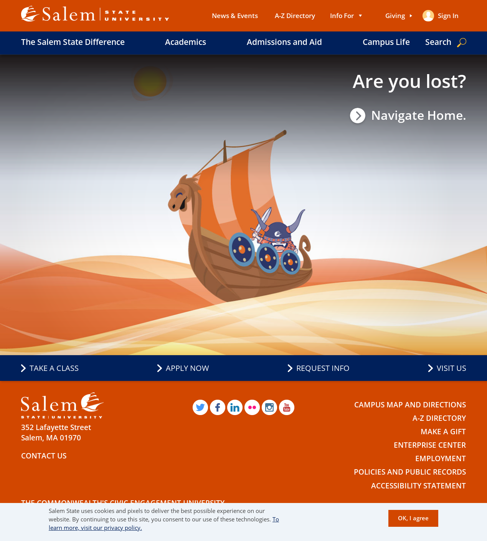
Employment (440, 458)
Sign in (448, 15)
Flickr (252, 407)
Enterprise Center (430, 445)
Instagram (269, 407)
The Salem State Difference (73, 41)
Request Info (323, 368)
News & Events (235, 15)
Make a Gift (443, 432)
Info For (342, 15)
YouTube (286, 407)
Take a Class (54, 368)
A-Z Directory (295, 15)
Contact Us (43, 456)
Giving (395, 15)
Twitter (200, 407)
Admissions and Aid (284, 41)
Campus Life (386, 41)
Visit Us (451, 368)
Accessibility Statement (418, 486)
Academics (185, 41)
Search (438, 41)
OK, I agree (413, 518)
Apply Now (187, 368)
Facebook (217, 407)
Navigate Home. (418, 115)
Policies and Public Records (410, 472)
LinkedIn (235, 407)
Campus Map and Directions (410, 405)
